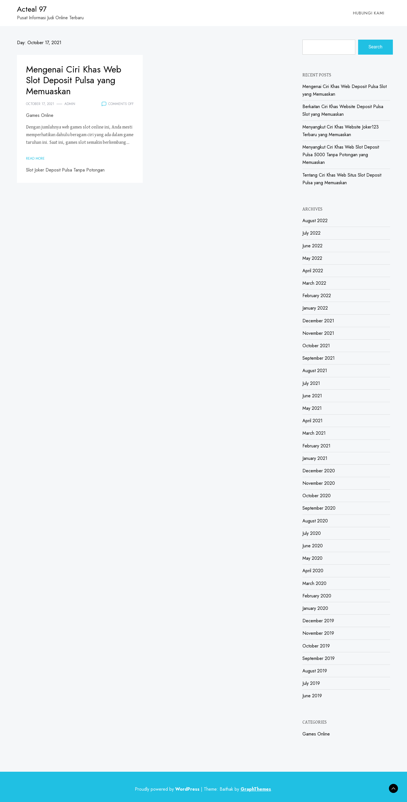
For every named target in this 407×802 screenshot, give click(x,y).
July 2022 (311, 233)
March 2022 (314, 283)
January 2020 (315, 608)
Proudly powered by (168, 789)
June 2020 (312, 545)
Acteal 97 (32, 9)
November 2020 (318, 483)
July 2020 (311, 533)
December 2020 (318, 471)
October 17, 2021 (40, 103)
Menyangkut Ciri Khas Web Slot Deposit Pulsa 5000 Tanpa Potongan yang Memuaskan (340, 155)
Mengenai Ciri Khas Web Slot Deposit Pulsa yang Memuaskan (73, 80)
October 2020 (316, 495)
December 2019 (318, 620)
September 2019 (318, 658)
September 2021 (318, 358)
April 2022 (312, 270)
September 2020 (318, 508)
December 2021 (318, 321)
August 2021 (314, 370)
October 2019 (316, 646)
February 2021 (316, 446)
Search (375, 47)
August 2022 (315, 220)
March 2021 (314, 433)
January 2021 (314, 458)
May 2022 (312, 258)
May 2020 (312, 558)
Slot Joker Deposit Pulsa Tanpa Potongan (65, 170)
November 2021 (318, 333)
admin (69, 103)
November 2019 (318, 633)
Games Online (39, 115)
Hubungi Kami (368, 13)
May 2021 (312, 408)
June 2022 (312, 246)
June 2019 (312, 695)
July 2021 (311, 383)
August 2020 (315, 521)
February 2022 (316, 295)
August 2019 (314, 671)
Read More (35, 158)
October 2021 (316, 345)
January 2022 (315, 308)
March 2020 (314, 583)
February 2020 (316, 596)
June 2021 (312, 396)
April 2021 (312, 420)
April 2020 (312, 570)
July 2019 (311, 683)
